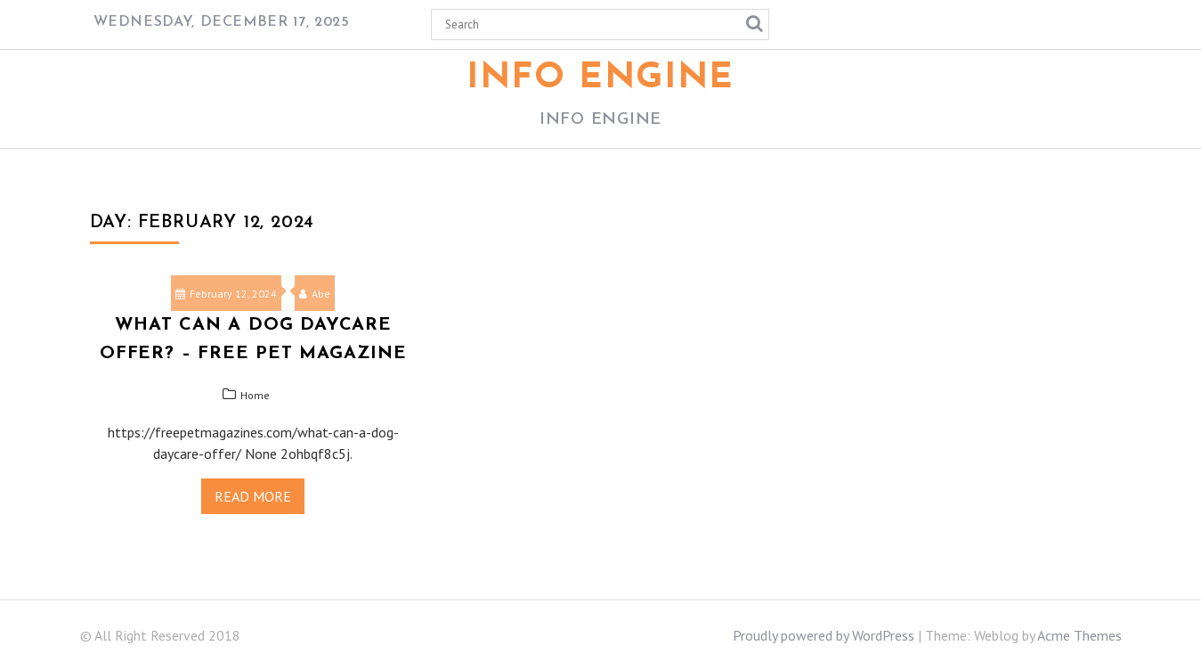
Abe (314, 293)
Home (255, 395)
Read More (253, 496)
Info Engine (600, 78)
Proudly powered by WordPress (823, 635)
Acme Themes (1079, 635)
